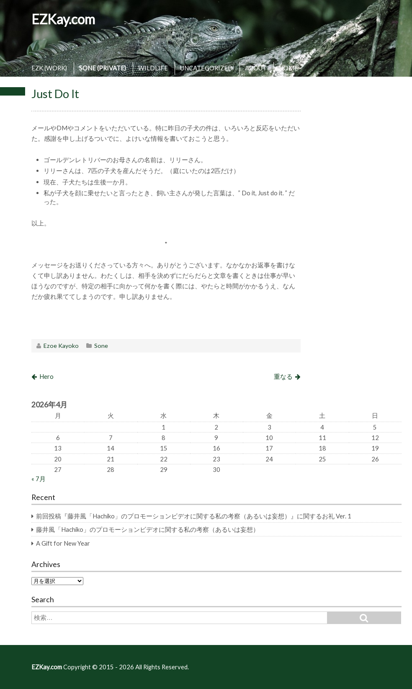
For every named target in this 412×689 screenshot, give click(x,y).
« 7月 (38, 478)
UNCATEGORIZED (206, 68)
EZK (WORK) (49, 68)
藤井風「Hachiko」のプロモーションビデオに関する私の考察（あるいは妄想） (147, 529)
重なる (283, 376)
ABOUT (256, 68)
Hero (46, 376)
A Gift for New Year (63, 543)
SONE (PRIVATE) (102, 68)
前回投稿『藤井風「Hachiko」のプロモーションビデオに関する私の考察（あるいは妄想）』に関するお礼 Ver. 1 (193, 516)
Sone (101, 345)
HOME (288, 68)
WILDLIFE (153, 68)
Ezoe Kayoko (61, 345)
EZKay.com (63, 19)
